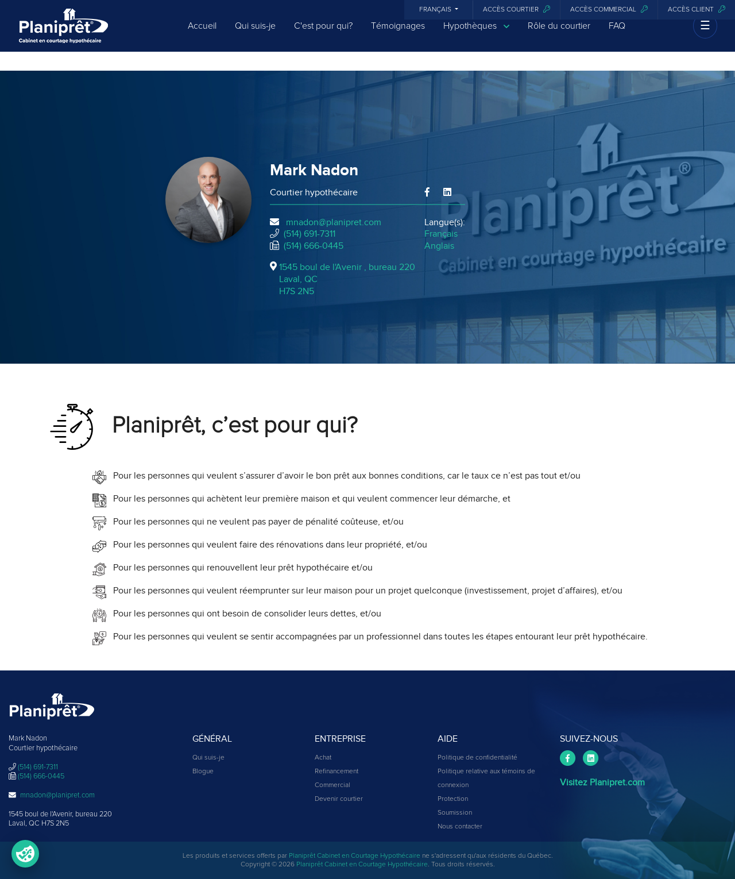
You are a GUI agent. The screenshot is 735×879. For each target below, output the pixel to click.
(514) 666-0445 (313, 246)
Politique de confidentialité (477, 757)
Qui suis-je (255, 35)
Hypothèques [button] (476, 36)
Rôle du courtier (559, 35)
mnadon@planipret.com (333, 222)
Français (436, 9)
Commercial (332, 785)
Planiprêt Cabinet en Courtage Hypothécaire (354, 856)
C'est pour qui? (323, 35)
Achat (323, 757)
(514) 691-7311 (309, 234)
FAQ (617, 35)
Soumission (455, 812)
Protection (453, 799)
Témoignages (398, 35)
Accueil (202, 35)
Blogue (203, 771)
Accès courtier (516, 9)
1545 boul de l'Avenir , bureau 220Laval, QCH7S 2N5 (347, 279)
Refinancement (336, 771)
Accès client (696, 9)
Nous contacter (460, 826)
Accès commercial (609, 9)
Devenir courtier (339, 799)
